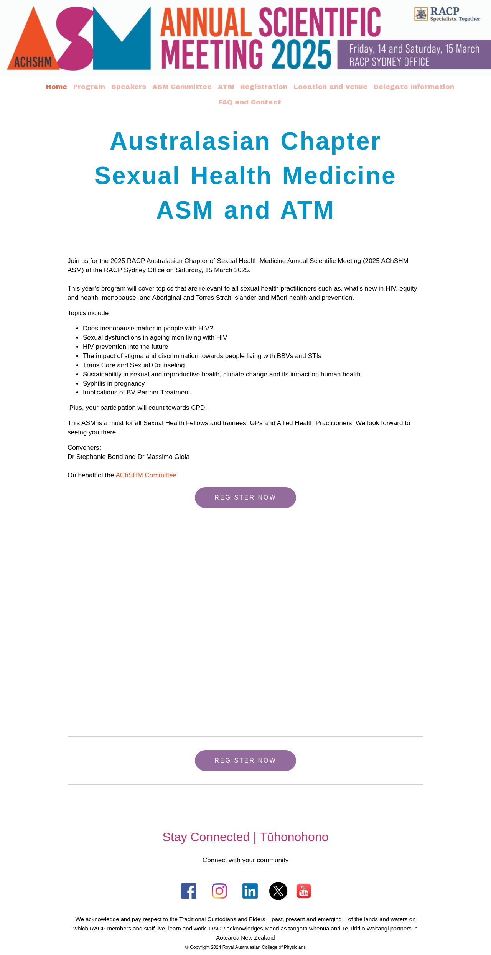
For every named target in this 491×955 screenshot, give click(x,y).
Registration (263, 86)
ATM (226, 86)
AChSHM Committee (147, 473)
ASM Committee (182, 86)
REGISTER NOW (245, 496)
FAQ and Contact (250, 102)
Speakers (128, 86)
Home (56, 86)
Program (89, 86)
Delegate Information (414, 86)
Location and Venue (330, 86)
